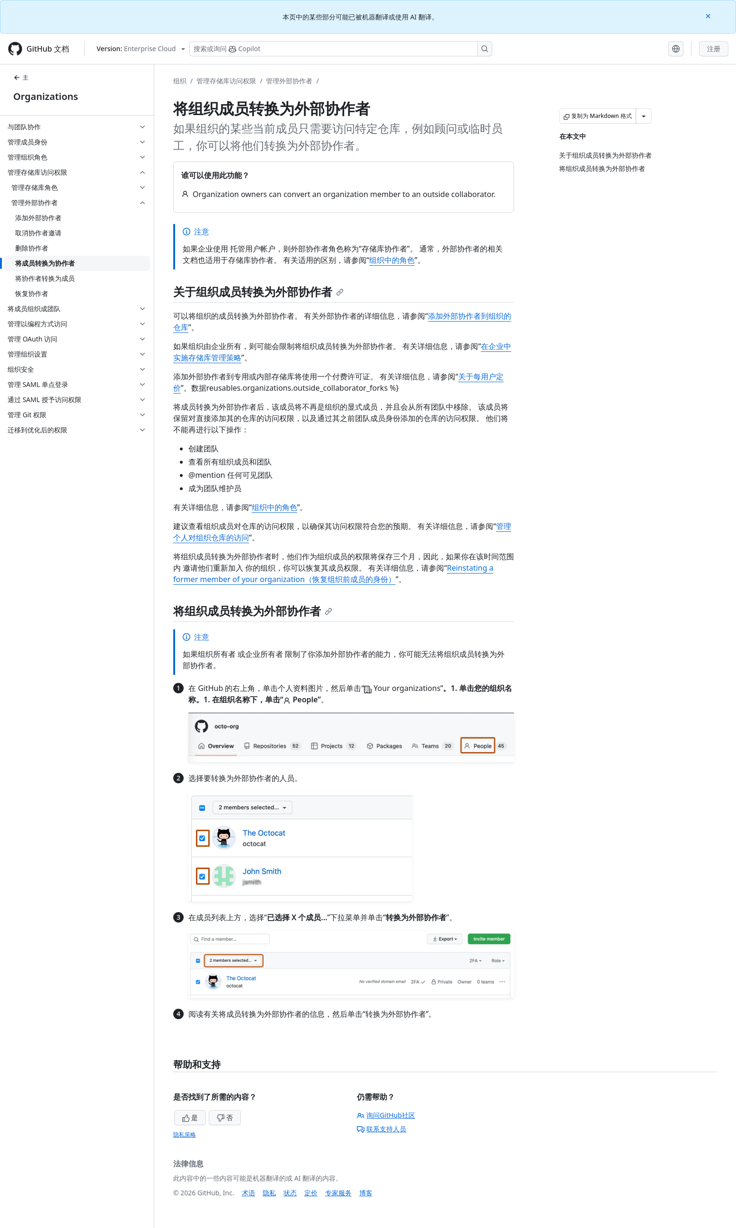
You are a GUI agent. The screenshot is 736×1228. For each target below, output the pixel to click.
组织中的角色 (392, 260)
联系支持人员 (381, 1128)
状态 (290, 1192)
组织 (179, 80)
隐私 (269, 1192)
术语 (248, 1192)
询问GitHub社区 (386, 1115)
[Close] (709, 15)
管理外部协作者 (289, 80)
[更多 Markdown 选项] (644, 116)
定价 (311, 1192)
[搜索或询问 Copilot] (340, 48)
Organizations (45, 96)
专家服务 (338, 1192)
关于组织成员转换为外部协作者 (258, 291)
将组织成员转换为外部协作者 (252, 610)
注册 (713, 48)
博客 (365, 1192)
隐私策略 (184, 1134)
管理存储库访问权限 (226, 80)
